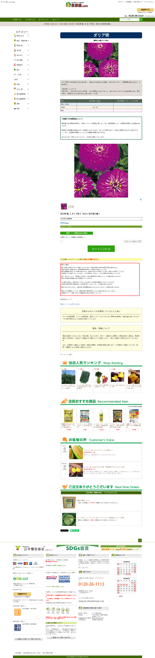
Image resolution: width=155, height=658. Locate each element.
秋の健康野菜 (21, 99)
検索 (141, 19)
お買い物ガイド (138, 2)
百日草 (71, 24)
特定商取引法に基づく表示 (32, 653)
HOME (46, 24)
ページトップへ (140, 540)
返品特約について (66, 299)
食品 (18, 108)
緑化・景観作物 (22, 41)
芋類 (18, 84)
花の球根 (20, 60)
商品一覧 (17, 19)
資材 (18, 104)
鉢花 (16, 79)
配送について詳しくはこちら (61, 637)
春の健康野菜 (21, 94)
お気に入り (30, 19)
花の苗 (19, 50)
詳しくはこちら (83, 567)
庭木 (18, 70)
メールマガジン (149, 2)
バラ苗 (19, 74)
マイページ (43, 19)
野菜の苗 (20, 45)
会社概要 (18, 653)
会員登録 (129, 2)
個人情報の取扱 (48, 653)
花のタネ (54, 24)
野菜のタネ (20, 36)
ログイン (121, 2)
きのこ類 (20, 89)
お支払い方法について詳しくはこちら (28, 638)
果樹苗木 (20, 65)
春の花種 (63, 24)
